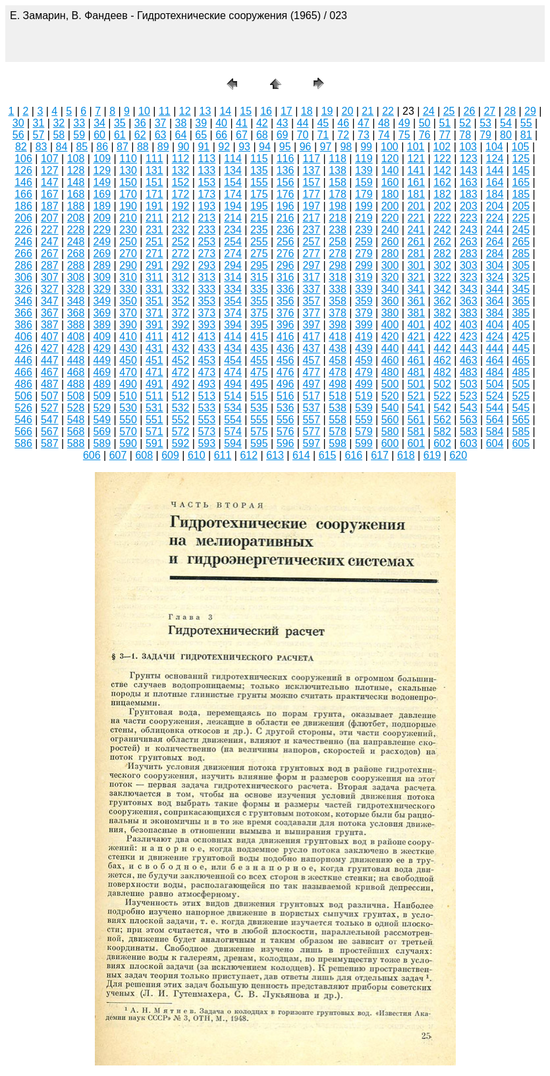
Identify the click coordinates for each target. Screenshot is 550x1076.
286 (23, 265)
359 (364, 301)
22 (388, 111)
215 (259, 218)
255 (259, 241)
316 (285, 277)
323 (469, 277)
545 (521, 407)
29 (530, 111)
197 (311, 206)
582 (442, 431)
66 (221, 134)
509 (102, 396)
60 (99, 134)
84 (62, 146)
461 (416, 360)
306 (23, 277)
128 (76, 170)
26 (470, 111)
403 (469, 324)
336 (285, 289)
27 (489, 111)
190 (128, 206)
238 (337, 229)
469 (102, 372)
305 (521, 265)
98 (346, 146)
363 (469, 301)
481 (416, 372)
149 (102, 182)
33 (79, 123)
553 (206, 419)
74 (384, 134)
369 (102, 312)
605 (521, 443)
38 (181, 123)
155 (259, 182)
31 (39, 123)
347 (50, 301)
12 (185, 111)
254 (233, 241)
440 (390, 348)
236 (285, 229)
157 (311, 182)
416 (285, 336)
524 (495, 396)
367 (50, 312)
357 (311, 301)
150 (128, 182)
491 (154, 384)
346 (23, 301)
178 (337, 194)
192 (181, 206)
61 (120, 134)
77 (445, 134)
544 (495, 407)
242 (442, 229)
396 (285, 324)
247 (50, 241)
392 (181, 324)
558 (337, 419)
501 (416, 384)
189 (102, 206)
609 (170, 455)
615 (328, 455)
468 (76, 372)
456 (285, 360)
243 (469, 229)
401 (416, 324)
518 (337, 396)
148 (76, 182)
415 (259, 336)
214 (233, 218)
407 (50, 336)
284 (495, 253)
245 (521, 229)
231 (154, 229)
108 (76, 158)
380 (390, 312)
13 (205, 111)
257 (311, 241)
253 (206, 241)
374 (233, 312)
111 (154, 158)
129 (102, 170)
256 (285, 241)
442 (442, 348)
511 (154, 396)
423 (469, 336)
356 (285, 301)
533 (206, 407)
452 (181, 360)
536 (285, 407)
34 (99, 123)
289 (102, 265)
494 (233, 384)
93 (244, 146)
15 (246, 111)
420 (390, 336)
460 (390, 360)
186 (23, 206)
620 (458, 455)
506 (23, 396)
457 (311, 360)
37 (161, 123)
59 (79, 134)
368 (76, 312)
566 (23, 431)
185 (521, 194)
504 (495, 384)
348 (76, 301)
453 (206, 360)
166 (23, 194)
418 (337, 336)
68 (262, 134)
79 (485, 134)
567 (50, 431)
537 (311, 407)
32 (59, 123)
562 (442, 419)
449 (102, 360)
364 (495, 301)
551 (154, 419)
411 (154, 336)
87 (122, 146)
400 (390, 324)
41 (242, 123)
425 (521, 336)
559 (364, 419)
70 (303, 134)
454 (233, 360)
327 (50, 289)
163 (469, 182)
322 (442, 277)
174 (233, 194)
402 (442, 324)
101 (416, 146)
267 (50, 253)
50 (425, 123)
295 (259, 265)
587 (50, 443)
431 (154, 348)
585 (521, 431)
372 (181, 312)
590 (128, 443)
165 (521, 182)
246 (23, 241)
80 (506, 134)
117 (311, 158)
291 (154, 265)
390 (128, 324)
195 (259, 206)
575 (259, 431)
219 (364, 218)
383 (469, 312)
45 (323, 123)
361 (416, 301)
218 (337, 218)
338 (337, 289)
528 (76, 407)
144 (495, 170)
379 (364, 312)
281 (416, 253)
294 (233, 265)
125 (521, 158)
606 (92, 455)
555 (259, 419)
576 (285, 431)
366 (23, 312)
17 (286, 111)
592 (181, 443)
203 (469, 206)
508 (76, 396)
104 (494, 146)
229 (102, 229)
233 (206, 229)
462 (442, 360)
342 (442, 289)
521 (416, 396)
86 (102, 146)
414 (233, 336)
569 (102, 431)
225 (521, 218)
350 (128, 301)
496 (285, 384)
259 (364, 241)
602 (442, 443)
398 (337, 324)
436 (285, 348)
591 (154, 443)
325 (521, 277)
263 (469, 241)
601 (416, 443)
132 (181, 170)
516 (285, 396)
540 (390, 407)
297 (311, 265)
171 (154, 194)
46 (343, 123)
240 (390, 229)
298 (337, 265)
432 (181, 348)
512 (181, 396)
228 (76, 229)
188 (76, 206)
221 (416, 218)
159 (364, 182)
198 (337, 206)
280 (390, 253)
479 (364, 372)
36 (140, 123)
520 (390, 396)
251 (154, 241)
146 (23, 182)
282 (442, 253)
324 (495, 277)
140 (390, 170)
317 (311, 277)
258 (337, 241)
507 (50, 396)
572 (181, 431)
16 (266, 111)
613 (275, 455)
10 (144, 111)
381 (416, 312)
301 (416, 265)
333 (206, 289)
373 (206, 312)
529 (102, 407)
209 (102, 218)
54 (506, 123)
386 (23, 324)
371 (154, 312)
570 (128, 431)
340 (390, 289)
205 (521, 206)
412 (181, 336)
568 (76, 431)
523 (469, 396)
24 (429, 111)
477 (311, 372)
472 (181, 372)
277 (311, 253)
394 (233, 324)
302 (442, 265)
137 (311, 170)
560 (390, 419)
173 (206, 194)
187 (50, 206)
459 (364, 360)
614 (301, 455)
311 (154, 277)
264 (495, 241)
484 (495, 372)
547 (50, 419)
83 (41, 146)
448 (76, 360)
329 (102, 289)
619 (432, 455)
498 (337, 384)
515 (259, 396)
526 (23, 407)
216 (285, 218)
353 (206, 301)
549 (102, 419)
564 (495, 419)
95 (285, 146)
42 (262, 123)
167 (50, 194)
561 (416, 419)
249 (102, 241)
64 (181, 134)
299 (364, 265)
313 (206, 277)
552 (181, 419)
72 (343, 134)
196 (285, 206)
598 (337, 443)
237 (311, 229)
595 (259, 443)
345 (521, 289)
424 (495, 336)
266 (23, 253)
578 (337, 431)
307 (50, 277)
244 (495, 229)
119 (364, 158)
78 (465, 134)
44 (303, 123)
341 (416, 289)
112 (181, 158)
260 (390, 241)
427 (50, 348)
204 (495, 206)
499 (364, 384)
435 (259, 348)
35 (120, 123)
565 (521, 419)
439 (364, 348)
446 (23, 360)
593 (206, 443)
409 (102, 336)
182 (442, 194)
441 (416, 348)
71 (323, 134)
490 (128, 384)
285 (521, 253)
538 (337, 407)
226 (23, 229)
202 (442, 206)
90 (184, 146)
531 (154, 407)
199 (364, 206)
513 (206, 396)
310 (128, 277)
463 (469, 360)
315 (259, 277)
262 (442, 241)
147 (50, 182)
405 (521, 324)
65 (201, 134)
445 (521, 348)
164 (495, 182)
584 (495, 431)
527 (50, 407)
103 (468, 146)
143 (469, 170)
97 (326, 146)
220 (390, 218)
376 (285, 312)
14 (225, 111)
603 (469, 443)
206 (23, 218)
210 (128, 218)
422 (442, 336)
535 (259, 407)
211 (154, 218)
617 (380, 455)
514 (233, 396)
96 (306, 146)
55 (526, 123)
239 (364, 229)
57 (39, 134)
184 (495, 194)
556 (285, 419)
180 (390, 194)
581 (416, 431)
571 (154, 431)
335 (259, 289)
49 (404, 123)
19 (327, 111)
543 (469, 407)
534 (233, 407)
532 (181, 407)
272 (181, 253)
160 (390, 182)
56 (18, 134)
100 (390, 146)
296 (285, 265)
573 (206, 431)
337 (311, 289)
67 (242, 134)
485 (521, 372)
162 (442, 182)
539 (364, 407)
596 (285, 443)
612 (249, 455)
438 (337, 348)
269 (102, 253)
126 (23, 170)
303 (469, 265)
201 (416, 206)
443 (469, 348)
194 (233, 206)
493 (206, 384)
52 (465, 123)
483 (469, 372)
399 (364, 324)
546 (23, 419)
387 (50, 324)
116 (285, 158)
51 (445, 123)
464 (495, 360)
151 (154, 182)
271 (154, 253)
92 (224, 146)
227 (50, 229)
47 (364, 123)
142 (442, 170)
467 (50, 372)
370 (128, 312)
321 (416, 277)
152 (181, 182)
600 (390, 443)
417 (311, 336)
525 (521, 396)
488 (76, 384)
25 (449, 111)
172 (181, 194)
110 (128, 158)
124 (495, 158)
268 (76, 253)
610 (197, 455)
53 (485, 123)
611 (223, 455)
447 (50, 360)
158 (337, 182)
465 (521, 360)
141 (416, 170)
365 (521, 301)
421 (416, 336)
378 (337, 312)
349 (102, 301)
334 (233, 289)
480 (390, 372)
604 (495, 443)
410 (128, 336)
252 (181, 241)
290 (128, 265)
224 (495, 218)
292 (181, 265)
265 (521, 241)
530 (128, 407)
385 (521, 312)
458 (337, 360)
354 (233, 301)
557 (311, 419)
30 (18, 123)
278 (337, 253)
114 (233, 158)
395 (259, 324)
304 (495, 265)
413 (206, 336)
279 (364, 253)
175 (259, 194)
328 (76, 289)
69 (283, 134)
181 (416, 194)
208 (76, 218)
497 (311, 384)
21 (367, 111)
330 (128, 289)
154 (233, 182)
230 (128, 229)
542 (442, 407)
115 (259, 158)
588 (76, 443)
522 (442, 396)
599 (364, 443)
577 (311, 431)
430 (128, 348)
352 (181, 301)
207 (50, 218)
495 (259, 384)
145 (521, 170)
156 (285, 182)
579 (364, 431)
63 (161, 134)
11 (165, 111)
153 (206, 182)
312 (181, 277)
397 (311, 324)
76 (425, 134)
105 (521, 146)
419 (364, 336)
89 (163, 146)
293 (206, 265)
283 (469, 253)
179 (364, 194)
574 (233, 431)
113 (206, 158)
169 (102, 194)
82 (21, 146)
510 (128, 396)
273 (206, 253)
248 (76, 241)
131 (154, 170)
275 (259, 253)
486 (23, 384)
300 (390, 265)
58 (59, 134)
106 (23, 158)
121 (416, 158)
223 (469, 218)
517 (311, 396)
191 (154, 206)
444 (495, 348)
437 (311, 348)
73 (364, 134)
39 (201, 123)
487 (50, 384)
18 (307, 111)
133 (206, 170)
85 (82, 146)
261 (416, 241)
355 (259, 301)
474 (233, 372)
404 (495, 324)
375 (259, 312)
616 (353, 455)
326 (23, 289)
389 (102, 324)
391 (154, 324)
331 (154, 289)
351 (154, 301)
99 (366, 146)
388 (76, 324)
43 (283, 123)
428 (76, 348)
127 (50, 170)
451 (154, 360)
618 (406, 455)
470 (128, 372)
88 (143, 146)
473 (206, 372)
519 (364, 396)
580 (390, 431)
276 (285, 253)
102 (442, 146)
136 (285, 170)
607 (118, 455)
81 (526, 134)
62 (140, 134)
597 (311, 443)
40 (221, 123)
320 (390, 277)
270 (128, 253)
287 (50, 265)
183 (469, 194)
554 (233, 419)
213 (206, 218)
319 (364, 277)
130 (128, 170)
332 (181, 289)
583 (469, 431)
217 (311, 218)
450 (128, 360)
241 (416, 229)
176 (285, 194)
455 (259, 360)
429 (102, 348)
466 (23, 372)
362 (442, 301)
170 (128, 194)
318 (337, 277)
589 (102, 443)
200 (390, 206)
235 (259, 229)
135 (259, 170)
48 (384, 123)
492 (181, 384)
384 (495, 312)
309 (102, 277)
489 (102, 384)
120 (390, 158)
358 (337, 301)
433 (206, 348)
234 (233, 229)
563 (469, 419)
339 (364, 289)
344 (495, 289)
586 (23, 443)
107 (50, 158)
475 (259, 372)
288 (76, 265)
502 (442, 384)
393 (206, 324)
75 (404, 134)
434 (233, 348)
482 (442, 372)
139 (364, 170)
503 (469, 384)
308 (76, 277)
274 (233, 253)
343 (469, 289)
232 (181, 229)
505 (521, 384)
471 (154, 372)
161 (416, 182)
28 (510, 111)
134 (233, 170)
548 (76, 419)
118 (337, 158)
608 (144, 455)
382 (442, 312)
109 (102, 158)
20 (348, 111)
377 (311, 312)
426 (23, 348)
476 (285, 372)
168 (76, 194)
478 (337, 372)
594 (233, 443)
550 (128, 419)
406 (23, 336)
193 (206, 206)
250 (128, 241)
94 (265, 146)
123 (469, 158)
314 (233, 277)
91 (203, 146)
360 (390, 301)
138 (337, 170)
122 (442, 158)
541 (416, 407)
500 (390, 384)
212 (181, 218)
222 (442, 218)
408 (76, 336)
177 (311, 194)
